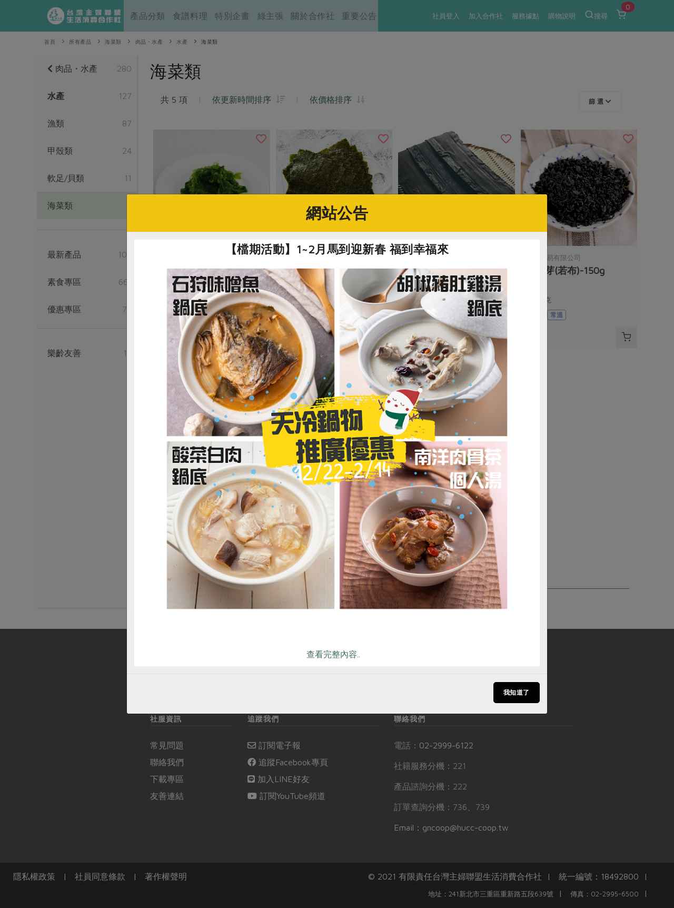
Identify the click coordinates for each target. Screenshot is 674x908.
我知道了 (516, 692)
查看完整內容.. (333, 654)
